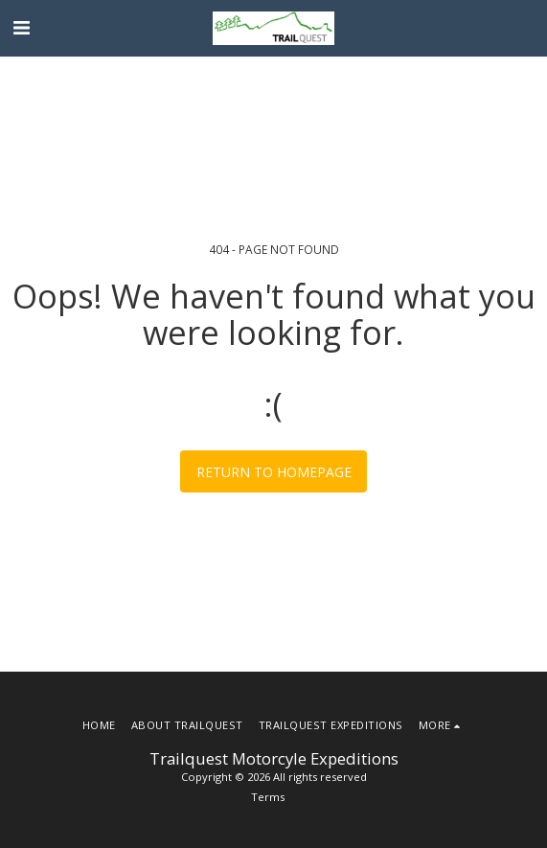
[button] (21, 27)
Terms (268, 797)
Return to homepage (274, 472)
